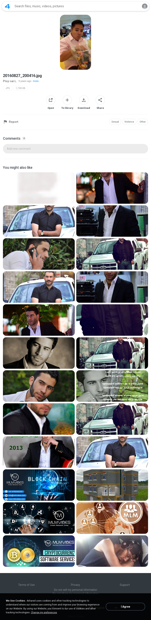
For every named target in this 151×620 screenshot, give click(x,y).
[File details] (39, 188)
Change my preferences (44, 612)
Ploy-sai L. (10, 81)
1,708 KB (20, 88)
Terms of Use (26, 584)
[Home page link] (7, 6)
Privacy (75, 584)
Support (125, 584)
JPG (8, 88)
